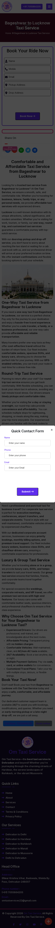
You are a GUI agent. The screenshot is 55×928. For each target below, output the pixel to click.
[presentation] (26, 478)
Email (6, 462)
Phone (7, 450)
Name (7, 437)
